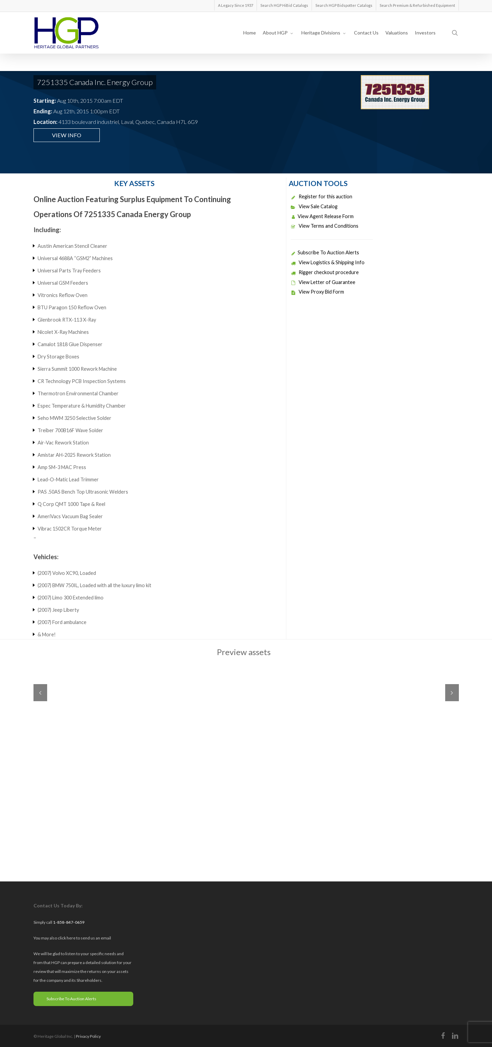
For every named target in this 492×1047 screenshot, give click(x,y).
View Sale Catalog (314, 206)
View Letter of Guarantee (323, 282)
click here (67, 937)
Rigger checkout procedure (325, 272)
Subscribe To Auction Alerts (325, 252)
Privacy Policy (88, 1036)
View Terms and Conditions (324, 226)
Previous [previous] (40, 692)
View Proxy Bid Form (317, 292)
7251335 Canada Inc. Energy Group (95, 82)
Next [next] (452, 692)
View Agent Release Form (322, 216)
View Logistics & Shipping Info (328, 262)
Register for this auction (321, 196)
